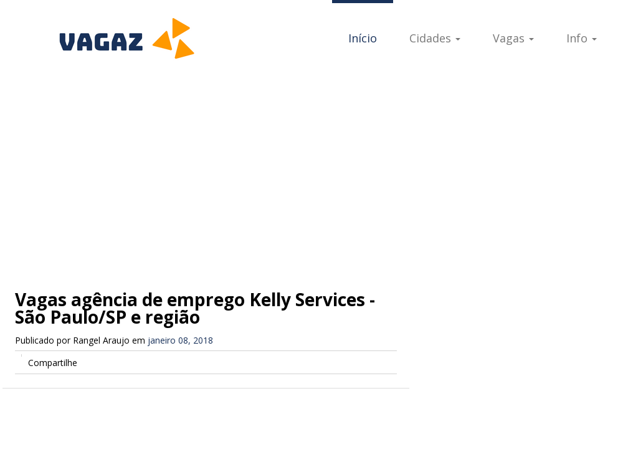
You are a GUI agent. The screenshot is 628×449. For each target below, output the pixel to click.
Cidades (434, 38)
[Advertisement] (314, 168)
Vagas (513, 38)
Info (581, 38)
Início (362, 38)
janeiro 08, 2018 (180, 340)
